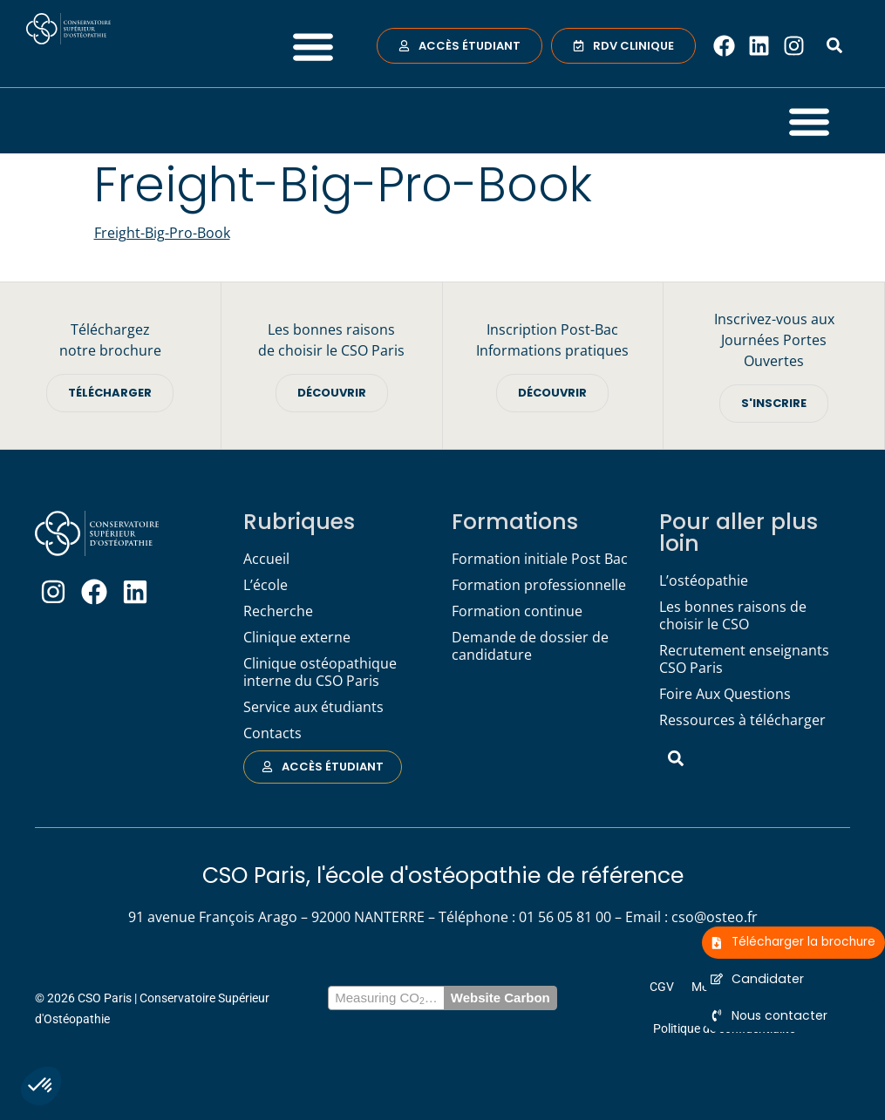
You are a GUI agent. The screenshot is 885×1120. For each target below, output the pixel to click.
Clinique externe (297, 637)
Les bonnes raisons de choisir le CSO (733, 615)
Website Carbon (500, 997)
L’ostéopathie (703, 580)
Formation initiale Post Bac (540, 558)
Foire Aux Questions (725, 693)
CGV (662, 987)
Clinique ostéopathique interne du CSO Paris (320, 672)
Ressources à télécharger (742, 720)
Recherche (278, 611)
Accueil (266, 558)
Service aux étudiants (313, 706)
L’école (265, 584)
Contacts (272, 733)
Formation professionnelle (539, 584)
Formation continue (517, 611)
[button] (41, 1086)
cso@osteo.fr (714, 917)
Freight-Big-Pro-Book (162, 232)
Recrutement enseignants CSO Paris (744, 659)
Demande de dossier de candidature (530, 646)
